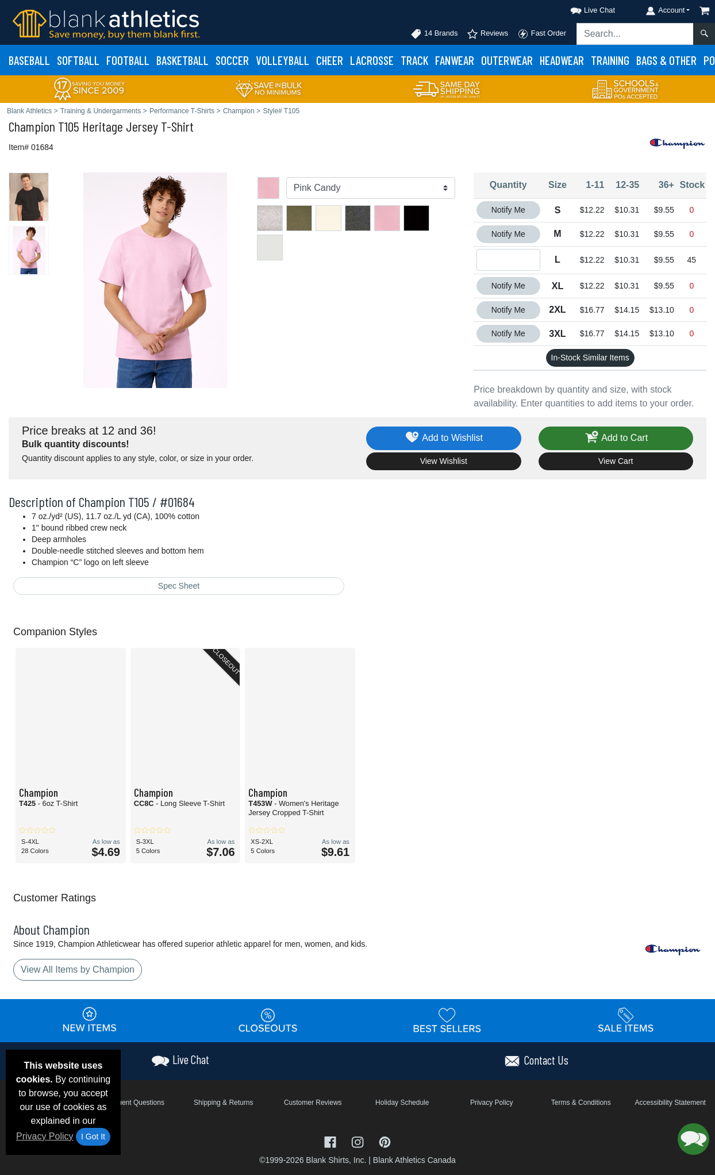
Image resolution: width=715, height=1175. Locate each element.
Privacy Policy (45, 1136)
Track (414, 60)
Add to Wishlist (443, 438)
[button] (582, 8)
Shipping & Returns (223, 1103)
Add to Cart (615, 438)
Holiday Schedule (402, 1103)
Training (610, 60)
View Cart (615, 461)
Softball (78, 60)
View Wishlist (443, 461)
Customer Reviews (313, 1103)
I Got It (93, 1136)
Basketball (182, 60)
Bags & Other (666, 60)
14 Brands (434, 34)
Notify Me (508, 209)
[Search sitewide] (635, 34)
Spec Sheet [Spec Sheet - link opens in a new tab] (178, 585)
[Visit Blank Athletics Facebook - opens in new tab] (331, 1141)
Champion (32, 126)
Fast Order (541, 34)
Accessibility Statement (670, 1103)
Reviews (487, 34)
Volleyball (282, 60)
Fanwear (454, 60)
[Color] (371, 188)
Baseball (29, 60)
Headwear (562, 60)
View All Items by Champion (77, 969)
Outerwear (507, 60)
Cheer (329, 60)
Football (127, 60)
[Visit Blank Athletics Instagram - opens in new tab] (358, 1141)
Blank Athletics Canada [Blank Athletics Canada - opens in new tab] (414, 1160)
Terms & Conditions (581, 1103)
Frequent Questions (134, 1103)
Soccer (232, 60)
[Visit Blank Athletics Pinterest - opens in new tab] (384, 1141)
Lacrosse (372, 60)
